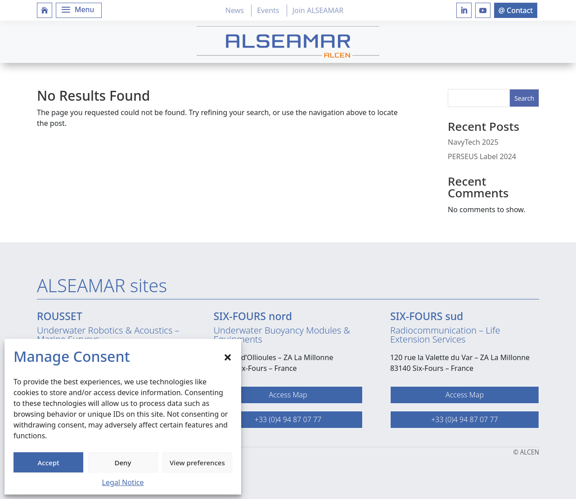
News (234, 10)
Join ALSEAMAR (317, 10)
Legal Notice (123, 482)
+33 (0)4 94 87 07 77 (288, 419)
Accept (48, 462)
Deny (123, 462)
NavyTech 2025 (473, 142)
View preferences (197, 462)
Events (268, 10)
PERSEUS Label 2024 (482, 156)
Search (524, 98)
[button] (227, 356)
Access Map (288, 395)
